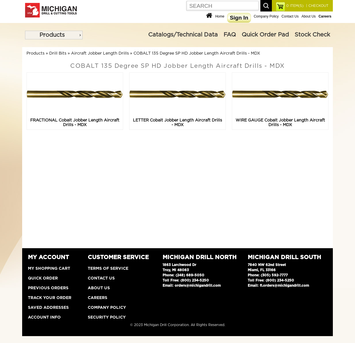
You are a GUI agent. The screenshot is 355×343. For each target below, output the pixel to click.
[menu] (54, 35)
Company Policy (266, 16)
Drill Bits (57, 53)
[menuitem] (53, 35)
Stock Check (312, 35)
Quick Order (43, 278)
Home (219, 16)
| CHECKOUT (317, 5)
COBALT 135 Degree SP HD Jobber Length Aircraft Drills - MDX (196, 53)
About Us (308, 16)
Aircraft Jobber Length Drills (100, 53)
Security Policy (107, 317)
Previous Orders (48, 288)
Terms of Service (108, 269)
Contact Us (290, 16)
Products (52, 35)
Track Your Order (49, 298)
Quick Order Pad (265, 35)
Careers (97, 298)
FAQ (230, 35)
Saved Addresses (48, 308)
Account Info (44, 317)
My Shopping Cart (49, 269)
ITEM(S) (295, 5)
